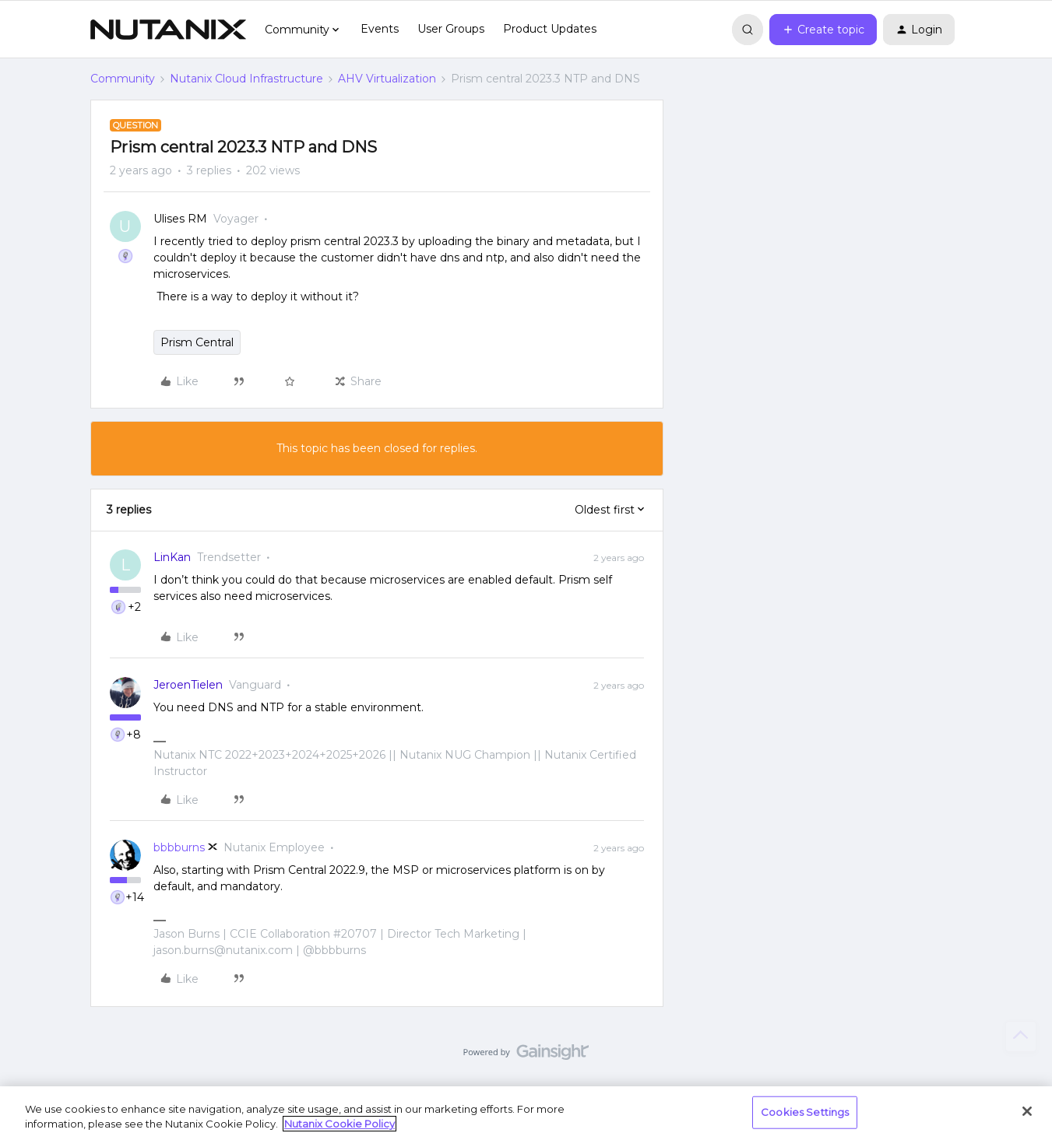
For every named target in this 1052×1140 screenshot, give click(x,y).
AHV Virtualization (387, 79)
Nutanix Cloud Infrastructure (246, 79)
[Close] (1027, 1111)
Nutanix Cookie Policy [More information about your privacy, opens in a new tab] (339, 1123)
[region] (526, 1113)
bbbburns (179, 847)
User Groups (450, 29)
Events (380, 29)
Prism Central (197, 342)
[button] (823, 29)
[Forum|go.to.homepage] (168, 29)
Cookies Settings (805, 1112)
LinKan (172, 557)
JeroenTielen (188, 685)
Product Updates (549, 29)
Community (122, 79)
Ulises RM (180, 219)
